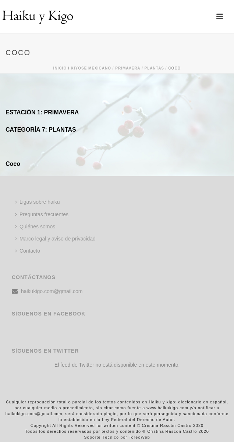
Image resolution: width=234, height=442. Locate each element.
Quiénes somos (35, 226)
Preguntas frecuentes (41, 214)
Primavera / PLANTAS (139, 68)
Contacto (27, 251)
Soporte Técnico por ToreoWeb (117, 437)
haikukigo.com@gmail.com (52, 291)
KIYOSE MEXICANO (91, 68)
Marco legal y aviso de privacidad (55, 239)
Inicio (60, 68)
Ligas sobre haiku (37, 202)
